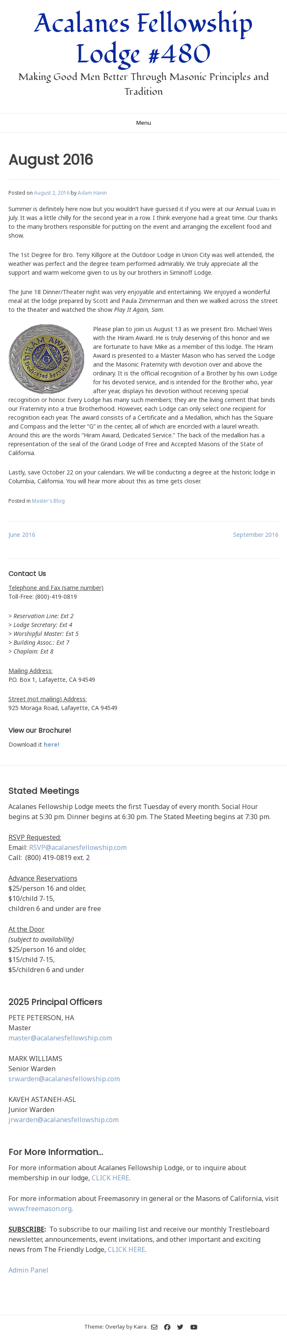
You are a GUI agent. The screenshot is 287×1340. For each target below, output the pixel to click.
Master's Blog (48, 500)
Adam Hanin (92, 192)
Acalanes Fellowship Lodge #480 (143, 39)
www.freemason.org (40, 1208)
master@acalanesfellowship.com (60, 1038)
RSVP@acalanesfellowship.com (78, 847)
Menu (143, 122)
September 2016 (256, 535)
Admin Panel (28, 1270)
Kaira (140, 1326)
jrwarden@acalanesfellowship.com (63, 1119)
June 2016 (21, 535)
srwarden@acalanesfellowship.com (64, 1078)
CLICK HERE (110, 1177)
